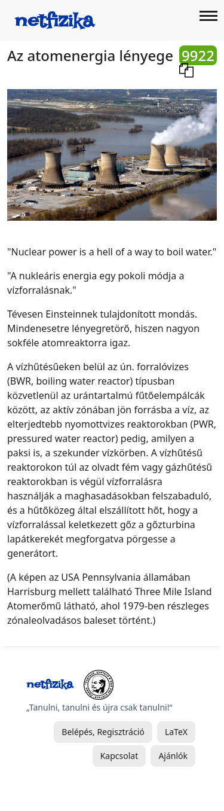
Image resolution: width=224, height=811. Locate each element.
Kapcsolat (119, 755)
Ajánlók (173, 755)
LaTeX (176, 731)
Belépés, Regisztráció (103, 731)
